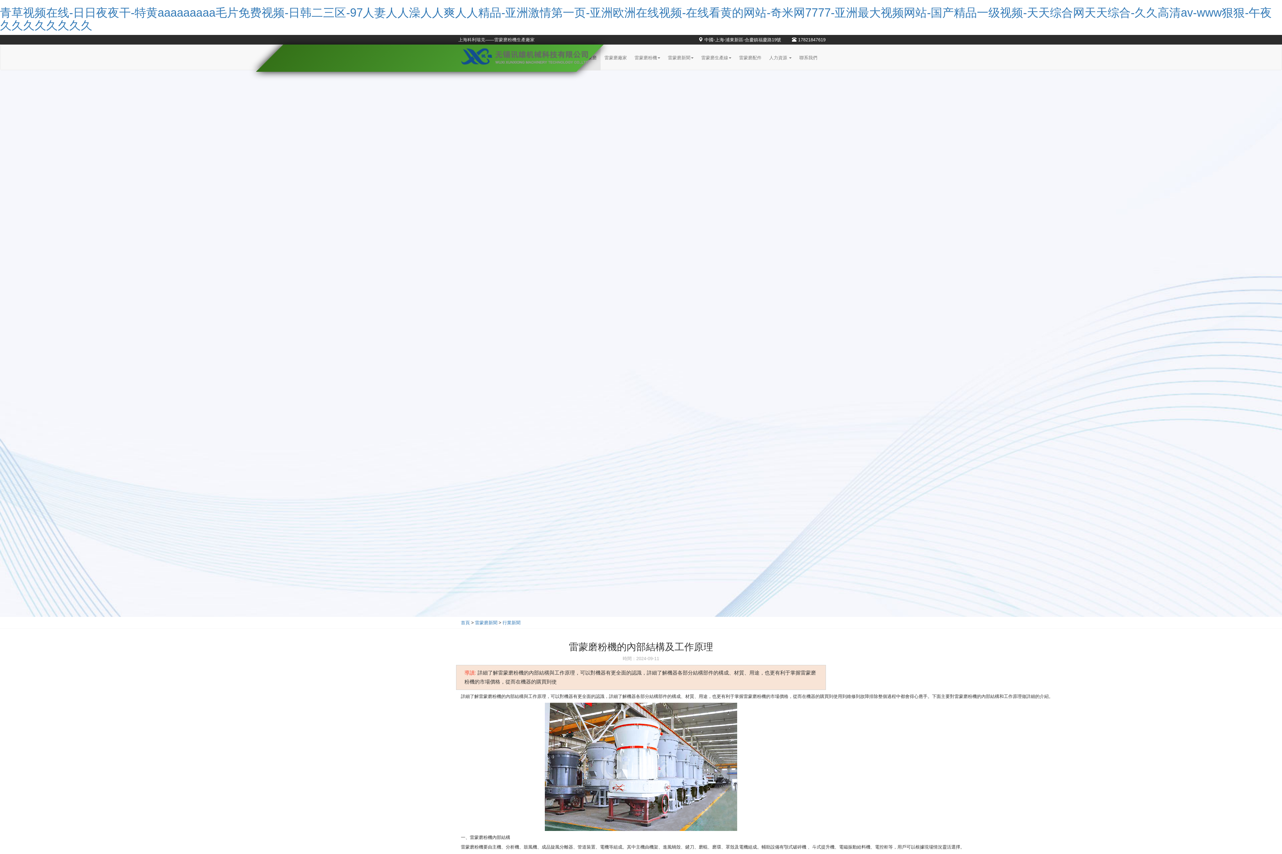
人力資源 (780, 57)
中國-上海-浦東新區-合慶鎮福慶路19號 (739, 39)
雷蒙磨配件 (750, 57)
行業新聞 (511, 622)
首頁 (465, 622)
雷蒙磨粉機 (647, 57)
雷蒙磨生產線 (716, 57)
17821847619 (809, 39)
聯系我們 (808, 57)
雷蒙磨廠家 (615, 57)
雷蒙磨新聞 (681, 57)
